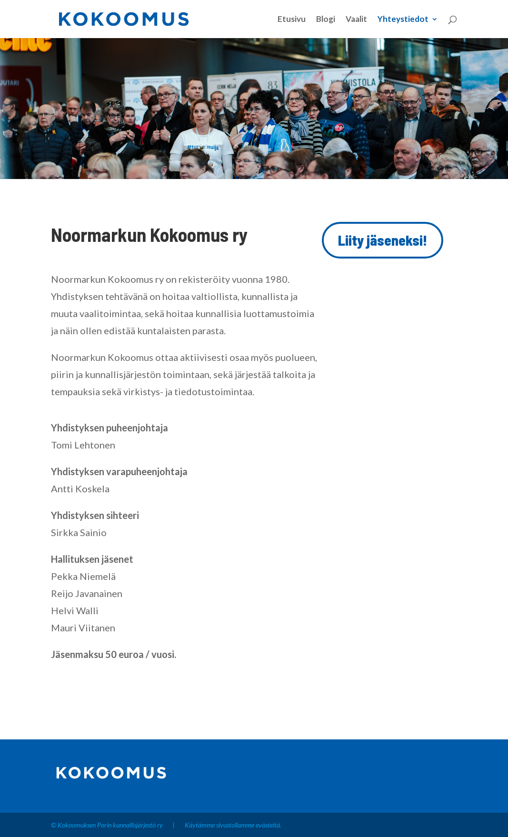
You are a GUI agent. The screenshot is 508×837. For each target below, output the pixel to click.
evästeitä (268, 825)
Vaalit (356, 20)
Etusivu (292, 20)
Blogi (325, 20)
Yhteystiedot (403, 20)
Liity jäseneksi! (382, 240)
